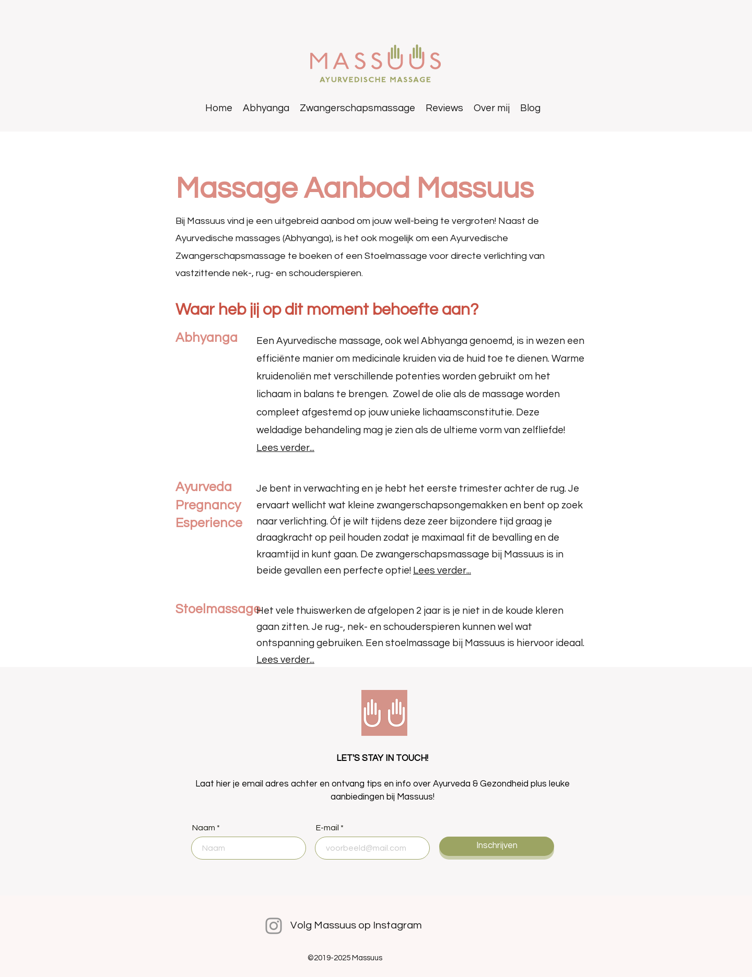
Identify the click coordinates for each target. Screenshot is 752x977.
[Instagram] (274, 926)
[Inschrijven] (496, 846)
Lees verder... (285, 448)
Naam (203, 828)
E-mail (327, 828)
